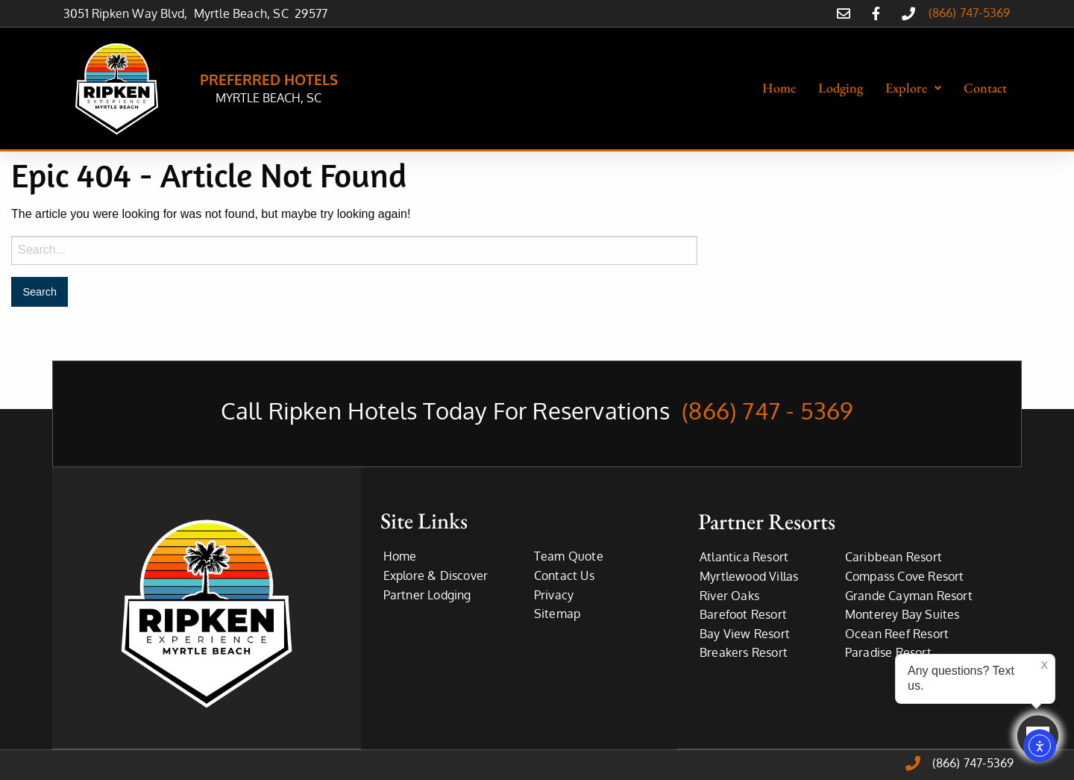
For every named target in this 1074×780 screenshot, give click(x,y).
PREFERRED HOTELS (269, 79)
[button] (913, 88)
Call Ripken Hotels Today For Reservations (537, 410)
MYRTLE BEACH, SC (268, 97)
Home (779, 87)
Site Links (424, 520)
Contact (985, 87)
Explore (913, 87)
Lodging (840, 87)
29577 (311, 13)
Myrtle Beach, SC (244, 13)
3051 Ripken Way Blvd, (128, 13)
